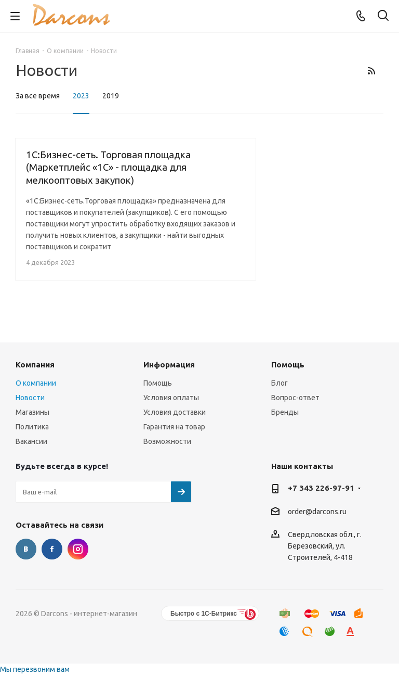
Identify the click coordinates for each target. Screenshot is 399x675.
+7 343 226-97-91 (321, 487)
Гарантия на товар (174, 427)
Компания (35, 364)
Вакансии (31, 441)
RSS (371, 70)
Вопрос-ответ (295, 397)
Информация (169, 364)
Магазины (32, 412)
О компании (36, 383)
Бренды (285, 412)
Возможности (167, 441)
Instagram (78, 549)
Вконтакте (26, 549)
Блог (279, 383)
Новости (30, 397)
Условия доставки (174, 412)
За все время (38, 96)
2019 (110, 96)
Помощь (157, 383)
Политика (32, 427)
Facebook (52, 549)
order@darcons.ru (317, 511)
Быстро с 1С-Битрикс (203, 613)
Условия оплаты (171, 397)
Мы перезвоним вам (35, 669)
